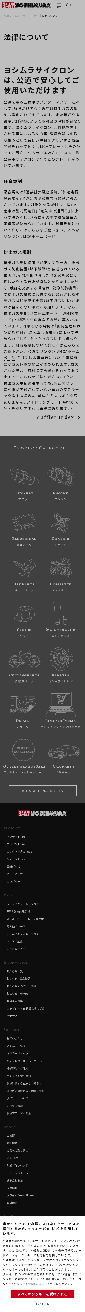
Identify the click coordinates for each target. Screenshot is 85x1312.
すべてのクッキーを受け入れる (42, 1294)
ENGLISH (42, 1304)
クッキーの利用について (30, 1284)
